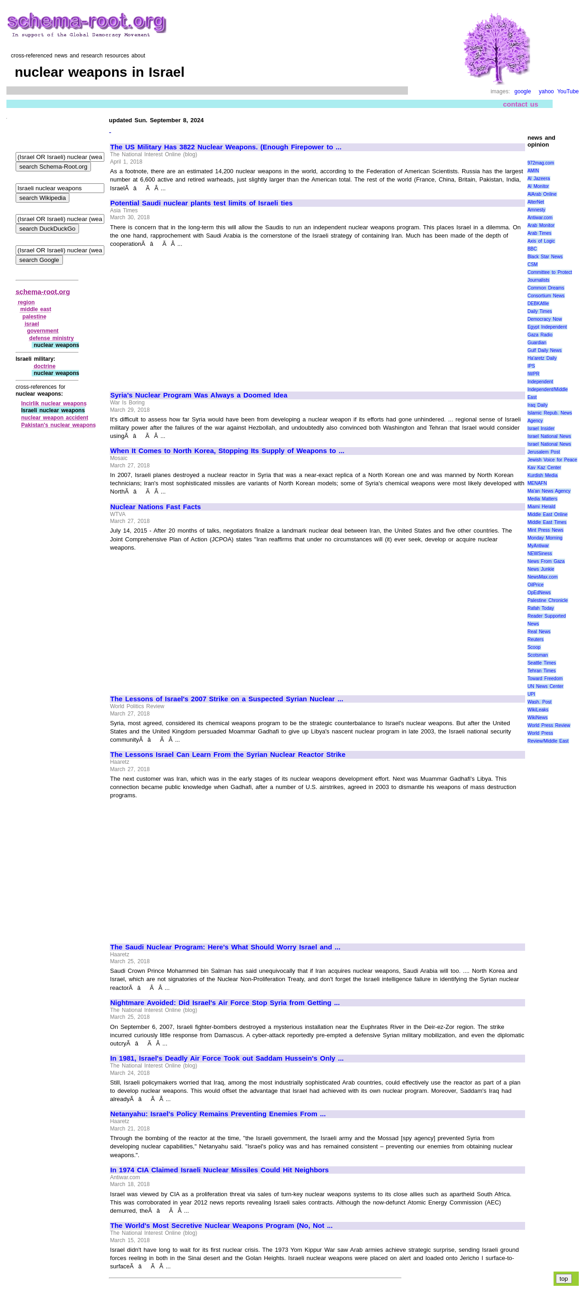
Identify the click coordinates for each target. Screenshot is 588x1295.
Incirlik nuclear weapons (54, 403)
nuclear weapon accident (54, 418)
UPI (531, 694)
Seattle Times (541, 662)
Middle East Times (546, 522)
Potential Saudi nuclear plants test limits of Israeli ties (201, 203)
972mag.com (540, 162)
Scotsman (537, 655)
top (564, 1278)
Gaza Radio (539, 334)
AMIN (533, 170)
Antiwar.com (539, 217)
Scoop (533, 647)
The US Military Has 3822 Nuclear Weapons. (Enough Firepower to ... (225, 147)
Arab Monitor (540, 225)
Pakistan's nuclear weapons (58, 425)
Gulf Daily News (544, 350)
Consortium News (546, 295)
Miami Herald (541, 506)
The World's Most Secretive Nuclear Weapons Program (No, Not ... (221, 1225)
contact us (520, 104)
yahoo (546, 91)
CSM (532, 264)
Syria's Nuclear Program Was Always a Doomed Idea (198, 395)
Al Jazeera (538, 178)
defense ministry (51, 338)
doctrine (44, 366)
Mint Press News (545, 530)
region (26, 302)
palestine (34, 316)
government (43, 331)
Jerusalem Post (543, 451)
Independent (540, 381)
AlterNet (535, 201)
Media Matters (542, 498)
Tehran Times (541, 670)
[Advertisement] (187, 315)
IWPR (533, 373)
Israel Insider (540, 428)
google (522, 91)
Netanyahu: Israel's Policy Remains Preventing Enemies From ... (218, 1114)
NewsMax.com (542, 576)
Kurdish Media (542, 475)
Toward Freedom (545, 678)
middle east (35, 309)
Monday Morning (544, 537)
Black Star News (545, 256)
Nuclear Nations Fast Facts (155, 507)
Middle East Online (547, 514)
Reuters (535, 639)
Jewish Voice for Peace (552, 459)
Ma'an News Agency (549, 491)
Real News (538, 631)
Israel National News (549, 436)
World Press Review (548, 725)
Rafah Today (540, 608)
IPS (531, 366)
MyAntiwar (538, 545)
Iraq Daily (537, 405)
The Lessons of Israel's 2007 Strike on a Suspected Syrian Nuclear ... (226, 699)
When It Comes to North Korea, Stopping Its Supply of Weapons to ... (227, 450)
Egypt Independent (547, 326)
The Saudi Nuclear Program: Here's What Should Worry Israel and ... (225, 947)
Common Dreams (545, 287)
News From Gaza (546, 561)
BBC (532, 248)
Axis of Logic (541, 241)
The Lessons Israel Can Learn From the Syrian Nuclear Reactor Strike (227, 754)
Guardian (536, 342)
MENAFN (537, 483)
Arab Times (539, 233)
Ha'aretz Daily (542, 358)
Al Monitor (538, 186)
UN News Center (545, 686)
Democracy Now (544, 319)
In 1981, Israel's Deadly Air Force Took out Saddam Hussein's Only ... (227, 1058)
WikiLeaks (537, 709)
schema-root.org (43, 291)
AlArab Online (541, 194)
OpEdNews (539, 592)
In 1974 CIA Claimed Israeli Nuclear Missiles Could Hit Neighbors (219, 1170)
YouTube (568, 91)
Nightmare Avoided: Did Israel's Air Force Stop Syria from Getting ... (225, 1002)
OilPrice (535, 584)
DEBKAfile (538, 303)
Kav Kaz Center (544, 467)
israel (32, 324)
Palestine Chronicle (547, 600)
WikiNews (537, 717)
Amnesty (536, 209)
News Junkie (540, 569)
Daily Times (539, 311)
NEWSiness (539, 553)
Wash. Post (539, 701)
